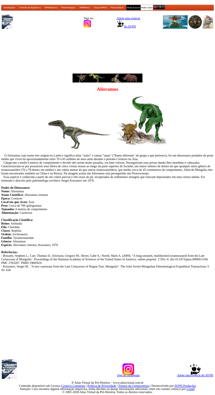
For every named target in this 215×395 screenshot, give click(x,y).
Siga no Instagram (128, 374)
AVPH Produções (185, 385)
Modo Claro (147, 7)
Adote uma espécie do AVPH (195, 374)
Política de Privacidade (101, 385)
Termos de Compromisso (133, 385)
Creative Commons (73, 385)
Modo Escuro (133, 7)
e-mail (191, 389)
